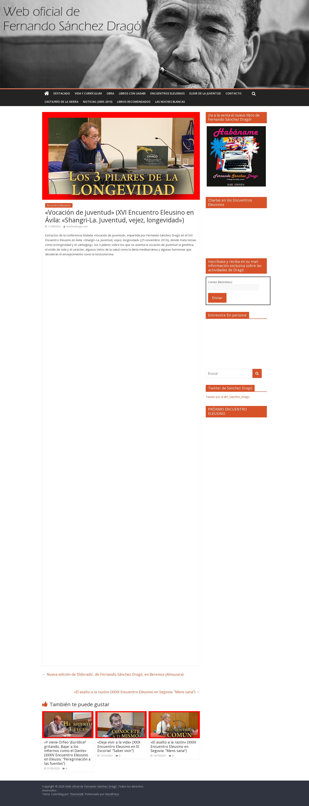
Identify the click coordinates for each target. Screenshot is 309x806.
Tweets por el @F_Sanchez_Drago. (228, 397)
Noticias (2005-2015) (97, 102)
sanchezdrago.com (77, 226)
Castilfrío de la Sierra (61, 102)
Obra (110, 93)
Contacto (233, 93)
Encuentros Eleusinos (167, 93)
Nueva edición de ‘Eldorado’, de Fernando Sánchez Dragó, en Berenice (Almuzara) (112, 674)
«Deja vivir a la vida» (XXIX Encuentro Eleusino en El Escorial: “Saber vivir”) (118, 746)
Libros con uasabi (132, 93)
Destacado (61, 93)
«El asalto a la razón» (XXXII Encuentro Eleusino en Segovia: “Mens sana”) (137, 691)
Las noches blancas (170, 102)
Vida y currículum (88, 93)
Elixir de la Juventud (205, 93)
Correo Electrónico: (220, 282)
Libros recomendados (133, 102)
